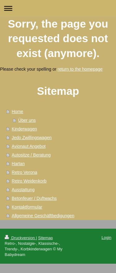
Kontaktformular (27, 207)
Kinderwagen (24, 128)
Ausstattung (23, 189)
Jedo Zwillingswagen (32, 137)
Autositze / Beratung (31, 154)
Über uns (27, 120)
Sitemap (45, 238)
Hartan (18, 163)
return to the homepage (80, 69)
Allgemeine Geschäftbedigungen (43, 215)
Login (106, 237)
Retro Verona (24, 172)
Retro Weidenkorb (29, 180)
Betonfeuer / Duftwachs (34, 198)
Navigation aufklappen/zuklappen (58, 8)
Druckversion (20, 238)
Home (17, 111)
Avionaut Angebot (29, 146)
